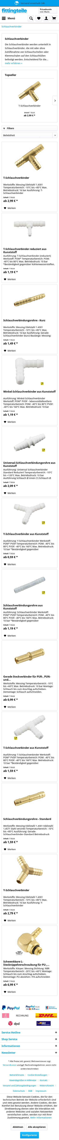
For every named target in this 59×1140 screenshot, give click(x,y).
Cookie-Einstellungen (37, 1074)
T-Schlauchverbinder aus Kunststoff (25, 748)
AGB (30, 1090)
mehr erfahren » (13, 63)
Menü (8, 18)
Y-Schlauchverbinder (16, 890)
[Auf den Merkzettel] (10, 208)
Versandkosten (10, 1065)
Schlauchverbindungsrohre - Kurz (24, 320)
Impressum (41, 1090)
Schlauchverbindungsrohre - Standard (27, 819)
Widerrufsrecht (47, 1085)
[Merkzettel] (38, 18)
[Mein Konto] (46, 18)
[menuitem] (8, 18)
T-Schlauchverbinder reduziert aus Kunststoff (24, 250)
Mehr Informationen (41, 1117)
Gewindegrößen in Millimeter (22, 1080)
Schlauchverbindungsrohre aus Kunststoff (23, 607)
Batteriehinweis (17, 1074)
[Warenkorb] (54, 18)
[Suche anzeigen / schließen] (31, 18)
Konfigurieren (29, 1135)
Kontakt (43, 1080)
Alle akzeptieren (37, 1126)
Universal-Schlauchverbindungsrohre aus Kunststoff (29, 464)
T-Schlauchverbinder (30, 105)
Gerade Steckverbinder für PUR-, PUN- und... (27, 678)
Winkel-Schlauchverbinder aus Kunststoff (29, 391)
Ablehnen (18, 1126)
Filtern (8, 128)
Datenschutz (19, 1090)
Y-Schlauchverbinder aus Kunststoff (25, 534)
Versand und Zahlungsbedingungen (19, 1085)
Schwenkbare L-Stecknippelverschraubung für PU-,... (26, 963)
